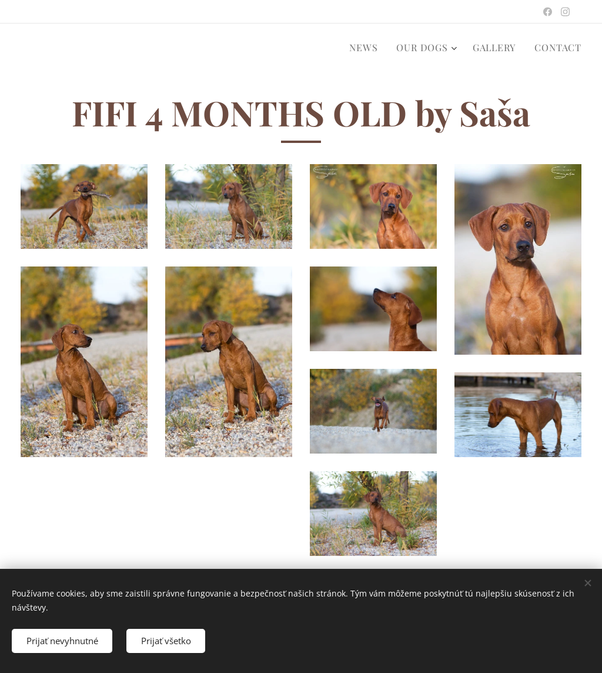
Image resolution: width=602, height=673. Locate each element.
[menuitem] (366, 47)
